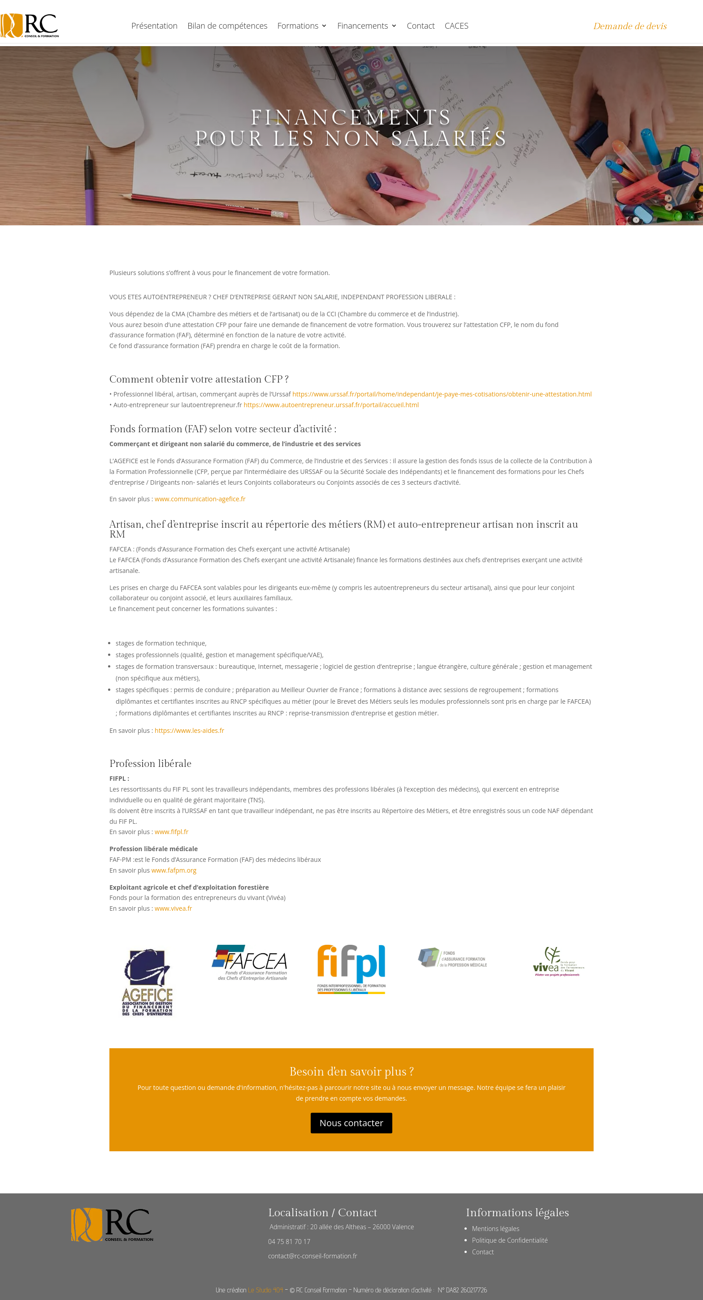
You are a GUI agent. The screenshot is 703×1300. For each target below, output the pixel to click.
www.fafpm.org (174, 870)
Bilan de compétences (227, 25)
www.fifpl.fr (171, 831)
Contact (421, 25)
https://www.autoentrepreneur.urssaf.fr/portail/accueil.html (331, 404)
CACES (457, 25)
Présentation (154, 25)
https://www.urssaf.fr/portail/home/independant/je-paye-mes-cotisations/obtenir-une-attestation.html (442, 394)
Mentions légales (495, 1228)
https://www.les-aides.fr (189, 730)
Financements (362, 25)
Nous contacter (351, 1123)
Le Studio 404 (265, 1290)
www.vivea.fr (173, 908)
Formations (298, 25)
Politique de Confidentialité (510, 1240)
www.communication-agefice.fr (200, 499)
